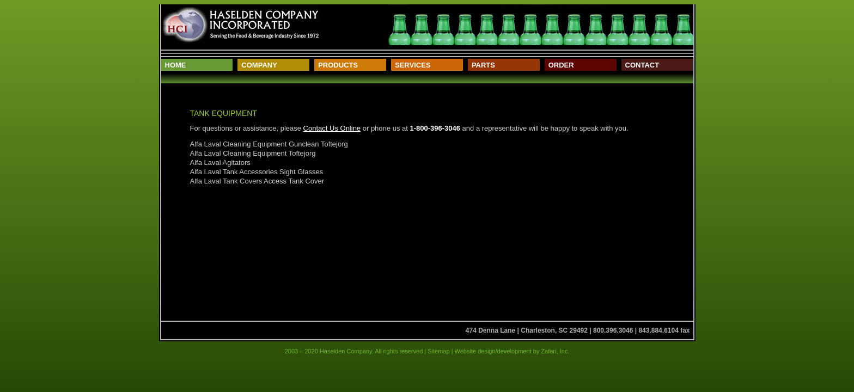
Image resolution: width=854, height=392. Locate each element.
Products (338, 65)
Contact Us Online (332, 128)
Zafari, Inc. (555, 351)
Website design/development (492, 351)
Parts (483, 65)
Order (561, 65)
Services (413, 65)
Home (175, 65)
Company (259, 65)
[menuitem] (197, 65)
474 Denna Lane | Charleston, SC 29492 (527, 330)
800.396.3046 (613, 330)
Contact (642, 65)
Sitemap (438, 351)
